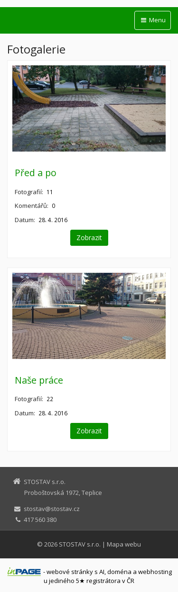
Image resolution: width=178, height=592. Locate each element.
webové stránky (70, 571)
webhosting (155, 571)
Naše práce (39, 380)
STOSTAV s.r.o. (80, 544)
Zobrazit (89, 237)
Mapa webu (124, 544)
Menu (153, 20)
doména (119, 571)
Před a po (35, 172)
